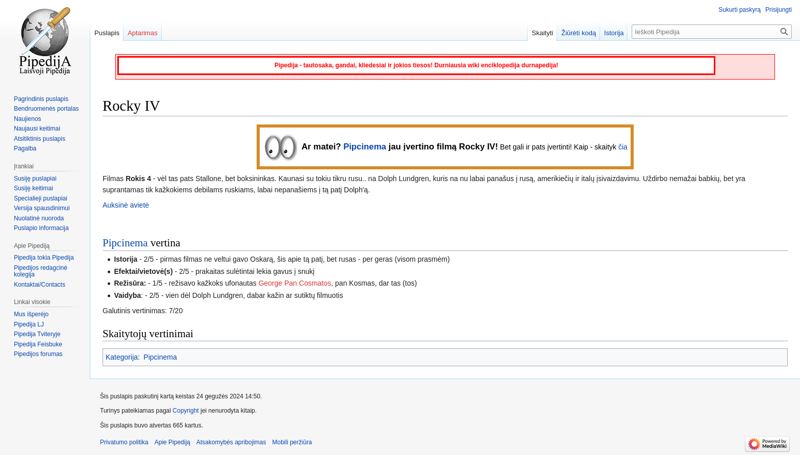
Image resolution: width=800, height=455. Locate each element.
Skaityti (542, 33)
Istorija (613, 33)
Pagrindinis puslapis (41, 99)
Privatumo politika (124, 442)
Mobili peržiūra (292, 442)
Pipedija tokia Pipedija (43, 257)
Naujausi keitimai (37, 128)
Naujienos (27, 118)
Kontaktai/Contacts (39, 284)
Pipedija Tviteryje (37, 334)
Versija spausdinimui (41, 208)
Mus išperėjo (31, 314)
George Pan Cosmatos (295, 283)
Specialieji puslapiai (40, 198)
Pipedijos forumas (38, 354)
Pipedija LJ (29, 324)
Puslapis (106, 33)
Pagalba (25, 148)
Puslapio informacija (41, 228)
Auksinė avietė (126, 205)
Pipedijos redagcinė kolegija (40, 271)
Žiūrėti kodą (578, 33)
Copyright (185, 410)
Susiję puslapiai (35, 178)
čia (623, 147)
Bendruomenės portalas (46, 108)
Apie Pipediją (172, 442)
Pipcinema (364, 146)
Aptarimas (143, 33)
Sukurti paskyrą (739, 9)
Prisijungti (778, 9)
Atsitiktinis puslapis (39, 138)
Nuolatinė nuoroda (39, 218)
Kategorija (122, 357)
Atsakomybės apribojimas (231, 442)
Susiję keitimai (33, 188)
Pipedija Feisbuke (38, 344)
